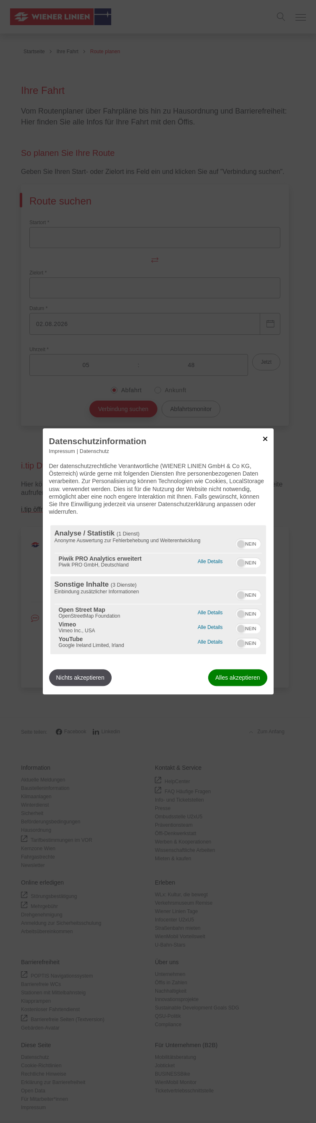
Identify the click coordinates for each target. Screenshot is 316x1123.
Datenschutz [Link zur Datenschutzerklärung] (94, 451)
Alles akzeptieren (237, 678)
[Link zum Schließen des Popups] (265, 439)
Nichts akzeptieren (80, 678)
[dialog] (158, 561)
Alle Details (210, 561)
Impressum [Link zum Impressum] (62, 451)
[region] (158, 590)
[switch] (248, 543)
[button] (241, 544)
